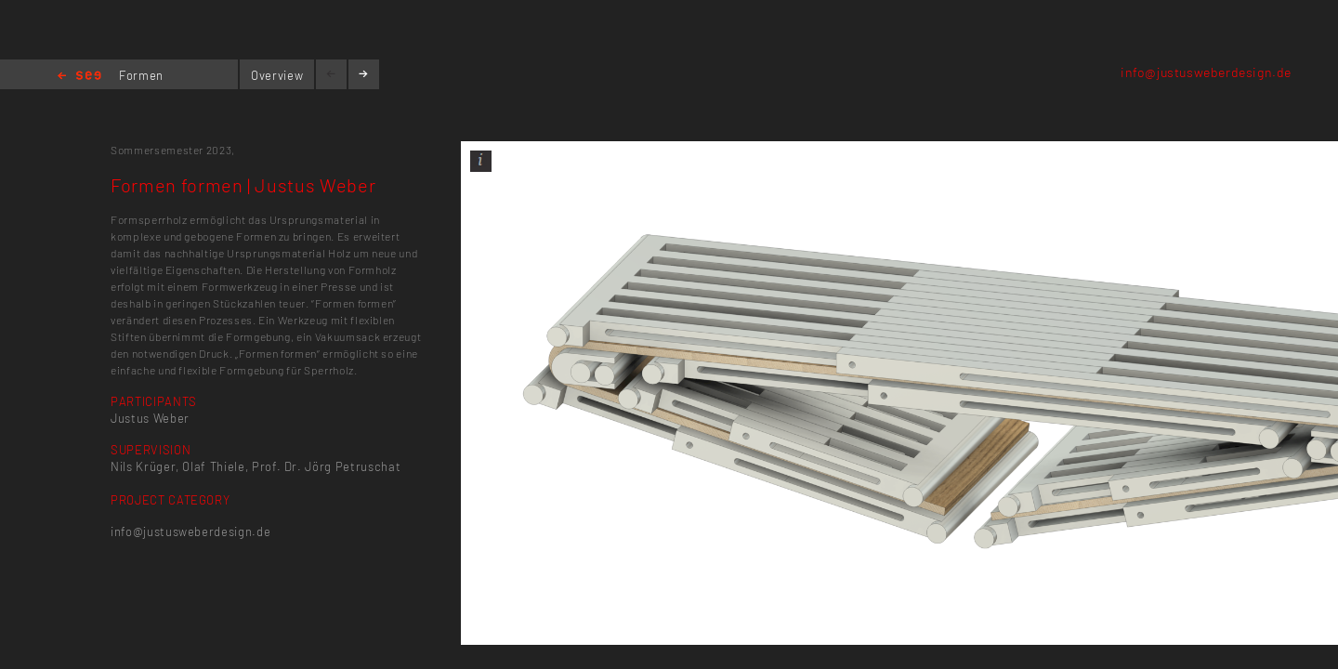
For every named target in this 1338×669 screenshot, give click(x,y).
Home (79, 76)
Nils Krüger (143, 466)
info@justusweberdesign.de (1206, 72)
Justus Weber (150, 418)
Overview (277, 75)
